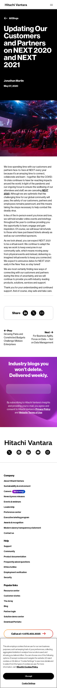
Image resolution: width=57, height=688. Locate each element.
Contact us (9, 533)
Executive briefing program (16, 517)
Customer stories (12, 595)
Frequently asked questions (17, 561)
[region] (28, 663)
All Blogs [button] (11, 18)
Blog (6, 606)
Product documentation (15, 556)
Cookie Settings (28, 683)
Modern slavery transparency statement (22, 527)
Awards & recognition (13, 522)
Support (8, 546)
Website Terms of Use (30, 412)
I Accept (28, 676)
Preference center (12, 512)
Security (8, 577)
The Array (8, 601)
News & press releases (14, 496)
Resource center (11, 590)
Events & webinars (12, 501)
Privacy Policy (42, 409)
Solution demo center (14, 616)
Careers (7, 491)
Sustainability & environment (17, 486)
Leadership (9, 507)
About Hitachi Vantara (14, 481)
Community (9, 551)
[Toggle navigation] (51, 5)
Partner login (10, 611)
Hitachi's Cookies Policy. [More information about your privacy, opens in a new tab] (27, 667)
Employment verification (15, 572)
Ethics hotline (10, 567)
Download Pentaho (12, 621)
